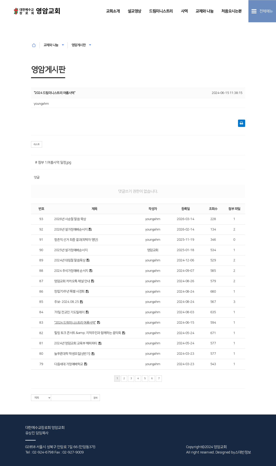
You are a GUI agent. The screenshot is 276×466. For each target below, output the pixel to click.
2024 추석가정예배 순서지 (71, 271)
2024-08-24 (185, 291)
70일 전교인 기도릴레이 (69, 312)
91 (41, 239)
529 (213, 260)
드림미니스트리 (161, 11)
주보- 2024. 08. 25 (66, 302)
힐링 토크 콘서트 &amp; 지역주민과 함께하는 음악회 (87, 333)
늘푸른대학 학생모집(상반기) (72, 353)
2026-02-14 (185, 229)
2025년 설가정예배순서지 (70, 250)
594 (213, 322)
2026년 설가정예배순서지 (70, 229)
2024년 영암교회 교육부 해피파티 (75, 343)
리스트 (37, 144)
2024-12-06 (185, 260)
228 (213, 219)
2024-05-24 (185, 333)
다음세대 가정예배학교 (68, 364)
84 (41, 312)
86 (41, 291)
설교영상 (134, 11)
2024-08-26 (185, 281)
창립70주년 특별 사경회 (69, 291)
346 (213, 239)
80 (41, 353)
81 (41, 343)
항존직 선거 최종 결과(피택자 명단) (76, 239)
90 (41, 250)
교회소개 (113, 11)
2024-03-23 (185, 353)
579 (213, 281)
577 (213, 343)
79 (41, 364)
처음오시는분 (231, 11)
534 (213, 250)
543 (213, 364)
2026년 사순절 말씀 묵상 (70, 219)
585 (213, 271)
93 (41, 219)
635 (213, 312)
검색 (95, 398)
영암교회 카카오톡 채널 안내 (72, 281)
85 (41, 302)
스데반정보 (243, 452)
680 (213, 291)
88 (41, 271)
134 (213, 229)
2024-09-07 (185, 271)
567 (213, 302)
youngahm (152, 219)
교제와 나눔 (204, 11)
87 (41, 281)
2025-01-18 (185, 250)
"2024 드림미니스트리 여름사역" (75, 322)
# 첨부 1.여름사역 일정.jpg (53, 163)
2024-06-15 (185, 322)
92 (41, 229)
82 (41, 333)
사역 (184, 11)
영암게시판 (81, 45)
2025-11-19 (185, 239)
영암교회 (152, 250)
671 (213, 333)
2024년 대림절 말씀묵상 (69, 260)
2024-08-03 (185, 312)
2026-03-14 (185, 219)
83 (41, 322)
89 (41, 260)
